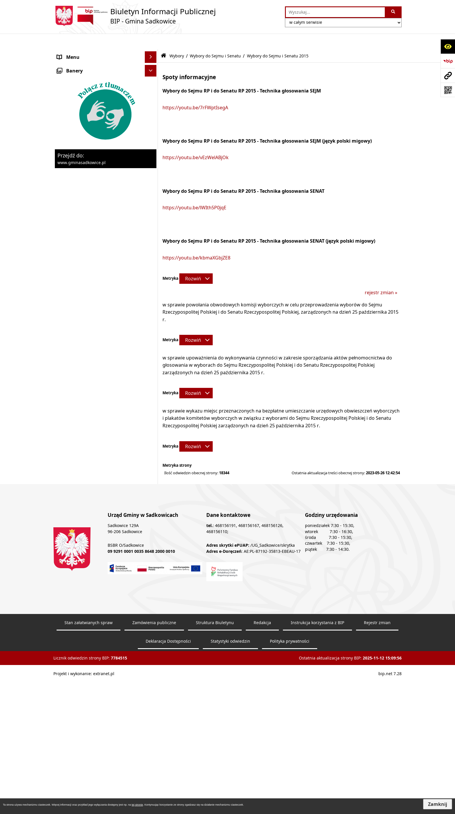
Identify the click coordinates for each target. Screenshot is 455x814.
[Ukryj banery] (150, 606)
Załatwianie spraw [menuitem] (77, 236)
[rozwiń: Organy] (152, 65)
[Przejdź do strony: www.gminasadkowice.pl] (447, 75)
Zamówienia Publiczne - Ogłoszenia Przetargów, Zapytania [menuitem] (96, 103)
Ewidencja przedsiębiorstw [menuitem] (86, 201)
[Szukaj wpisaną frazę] (394, 12)
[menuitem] (105, 275)
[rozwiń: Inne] (152, 488)
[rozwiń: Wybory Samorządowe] (152, 427)
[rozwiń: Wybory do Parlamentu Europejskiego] (152, 312)
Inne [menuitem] (62, 488)
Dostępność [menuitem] (70, 569)
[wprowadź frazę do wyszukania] (335, 12)
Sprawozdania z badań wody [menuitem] (88, 224)
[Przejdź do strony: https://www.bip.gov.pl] (447, 61)
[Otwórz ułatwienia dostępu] (447, 46)
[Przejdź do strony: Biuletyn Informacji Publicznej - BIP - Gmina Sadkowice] (134, 16)
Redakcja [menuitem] (67, 558)
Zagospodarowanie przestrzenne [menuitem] (93, 190)
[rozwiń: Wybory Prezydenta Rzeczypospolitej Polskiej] (152, 290)
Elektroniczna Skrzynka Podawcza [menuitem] (94, 534)
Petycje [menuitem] (65, 511)
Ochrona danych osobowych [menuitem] (88, 248)
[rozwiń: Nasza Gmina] (152, 53)
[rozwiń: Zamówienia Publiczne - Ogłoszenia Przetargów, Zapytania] (152, 99)
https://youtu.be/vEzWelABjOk (195, 142)
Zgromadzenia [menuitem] (73, 523)
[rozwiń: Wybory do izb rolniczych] (152, 473)
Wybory (176, 40)
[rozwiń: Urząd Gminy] (152, 76)
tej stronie (137, 804)
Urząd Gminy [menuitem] (71, 76)
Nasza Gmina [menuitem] (71, 53)
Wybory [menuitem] (65, 259)
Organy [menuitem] (65, 64)
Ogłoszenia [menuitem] (69, 213)
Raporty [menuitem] (66, 581)
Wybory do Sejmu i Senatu (215, 40)
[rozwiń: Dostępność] (152, 569)
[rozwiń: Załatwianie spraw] (152, 236)
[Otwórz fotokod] (447, 90)
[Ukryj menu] (150, 41)
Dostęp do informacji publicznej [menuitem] (92, 500)
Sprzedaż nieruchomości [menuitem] (84, 148)
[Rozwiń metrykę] (196, 262)
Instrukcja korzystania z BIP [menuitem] (87, 546)
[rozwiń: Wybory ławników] (152, 275)
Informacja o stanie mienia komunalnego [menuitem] (86, 133)
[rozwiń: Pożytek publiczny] (152, 118)
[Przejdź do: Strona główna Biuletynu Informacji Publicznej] (163, 40)
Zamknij (437, 804)
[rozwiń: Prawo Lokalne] (152, 88)
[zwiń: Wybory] (152, 260)
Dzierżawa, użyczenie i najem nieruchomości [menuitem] (89, 163)
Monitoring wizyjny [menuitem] (78, 592)
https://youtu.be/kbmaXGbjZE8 (196, 242)
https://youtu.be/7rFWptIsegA (195, 91)
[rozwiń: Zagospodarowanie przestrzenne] (152, 190)
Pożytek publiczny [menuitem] (77, 118)
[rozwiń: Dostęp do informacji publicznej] (152, 500)
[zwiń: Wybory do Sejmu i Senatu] (152, 335)
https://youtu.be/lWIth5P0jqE (194, 192)
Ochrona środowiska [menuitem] (80, 178)
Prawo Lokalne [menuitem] (73, 88)
